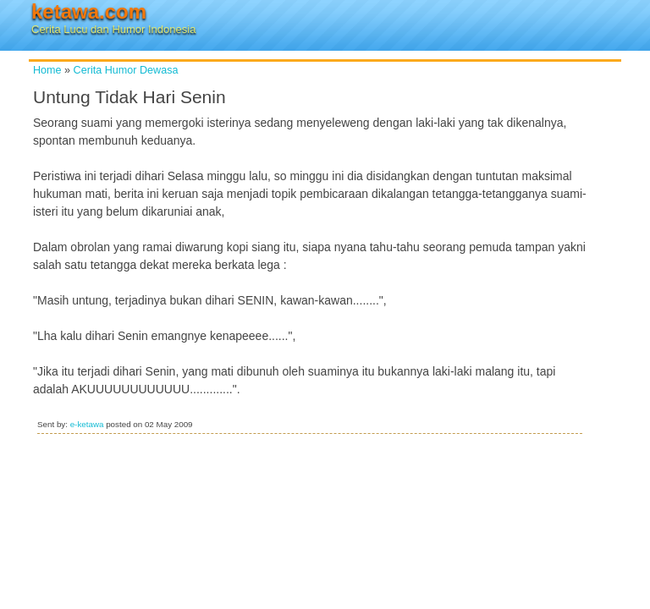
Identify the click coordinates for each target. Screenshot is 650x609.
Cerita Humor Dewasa (126, 70)
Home (47, 70)
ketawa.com (88, 11)
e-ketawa (87, 424)
